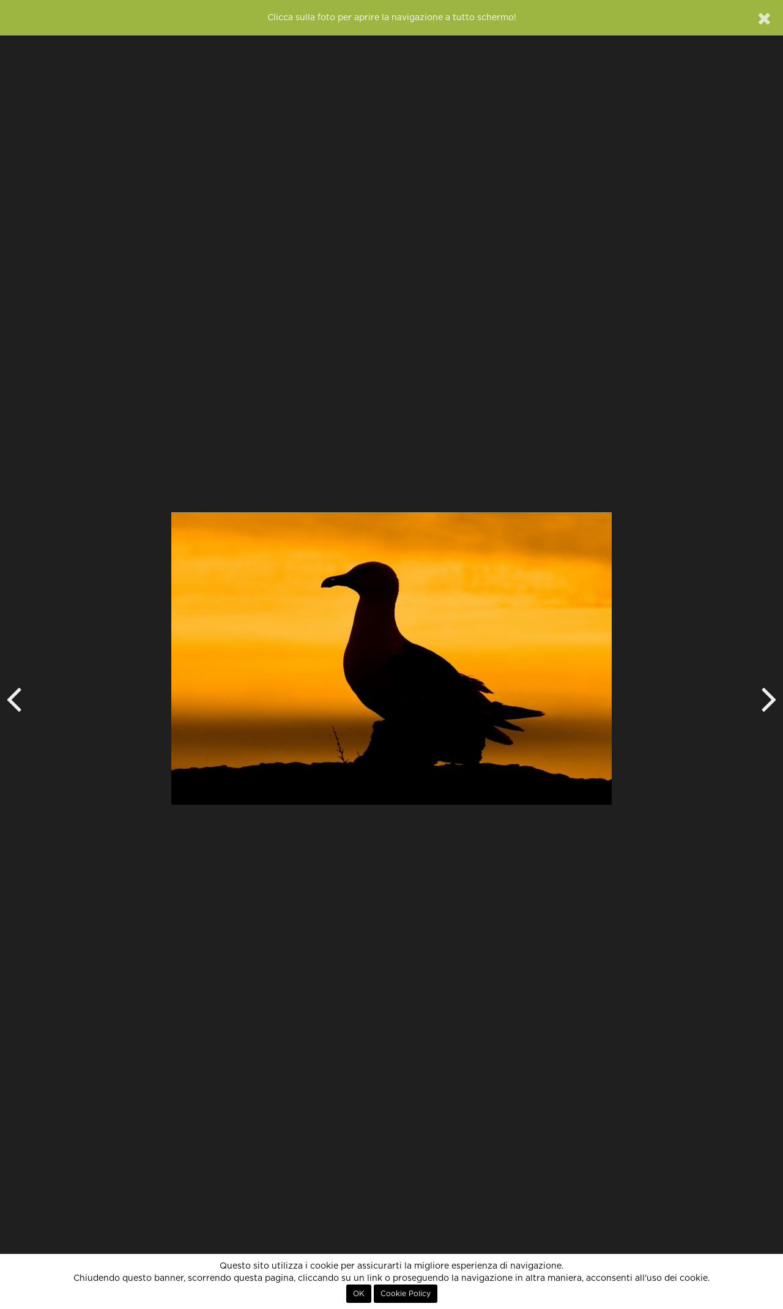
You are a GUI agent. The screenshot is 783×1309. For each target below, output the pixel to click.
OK (359, 1293)
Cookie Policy (405, 1293)
